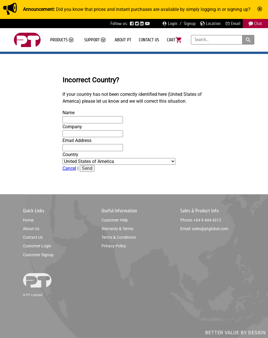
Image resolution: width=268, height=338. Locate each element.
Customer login (37, 246)
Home (28, 220)
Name (68, 112)
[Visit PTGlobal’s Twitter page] (137, 23)
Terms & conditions (118, 237)
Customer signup (38, 254)
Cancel (69, 168)
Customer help (114, 220)
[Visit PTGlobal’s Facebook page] (132, 23)
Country (70, 154)
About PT (123, 40)
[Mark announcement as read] (260, 9)
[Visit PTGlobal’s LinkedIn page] (142, 23)
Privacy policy (113, 246)
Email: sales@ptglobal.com (204, 228)
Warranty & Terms (117, 228)
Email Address (76, 140)
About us (31, 228)
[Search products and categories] (248, 39)
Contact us (149, 40)
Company (72, 126)
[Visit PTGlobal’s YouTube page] (148, 23)
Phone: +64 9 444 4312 (200, 220)
